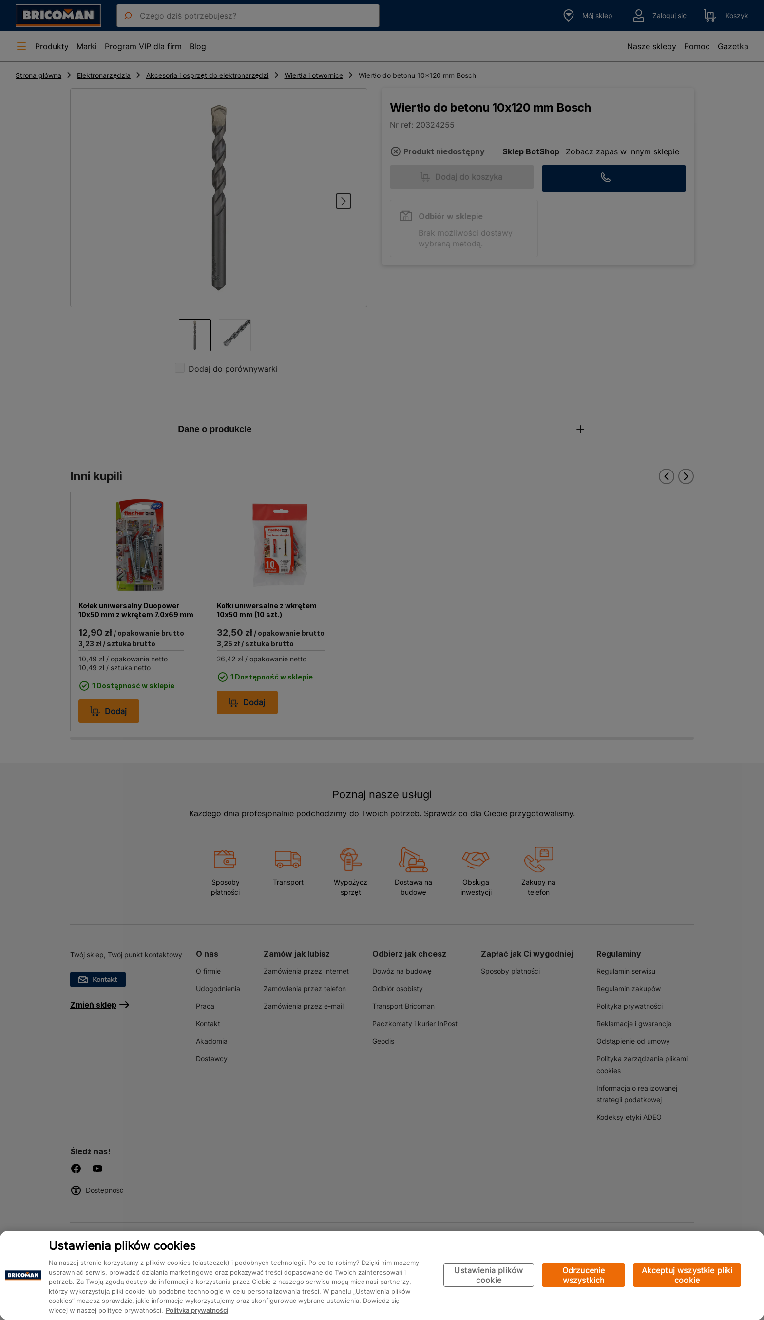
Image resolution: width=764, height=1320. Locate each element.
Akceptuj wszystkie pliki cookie (687, 1275)
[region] (382, 1275)
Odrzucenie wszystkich (583, 1275)
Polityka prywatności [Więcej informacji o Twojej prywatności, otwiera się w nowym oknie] (197, 1310)
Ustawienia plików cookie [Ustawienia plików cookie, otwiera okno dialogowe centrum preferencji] (488, 1275)
